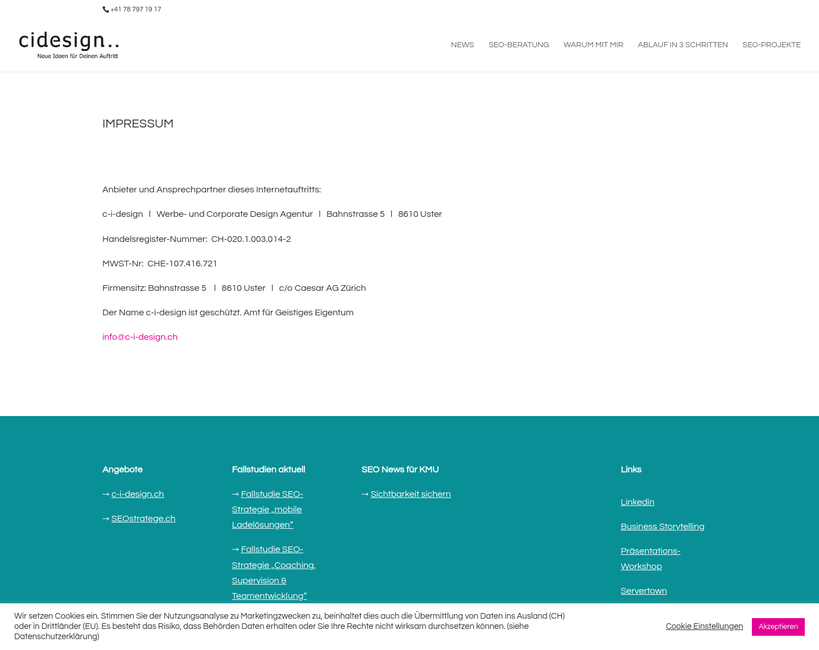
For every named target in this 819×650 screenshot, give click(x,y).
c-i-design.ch (137, 494)
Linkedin (637, 502)
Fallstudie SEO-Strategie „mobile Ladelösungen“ (267, 509)
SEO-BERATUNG (519, 45)
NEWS (462, 45)
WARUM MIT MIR (593, 45)
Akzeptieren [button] (778, 627)
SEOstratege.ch (143, 518)
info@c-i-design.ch (139, 337)
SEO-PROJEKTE (772, 45)
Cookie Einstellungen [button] (704, 626)
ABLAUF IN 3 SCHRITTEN (683, 45)
